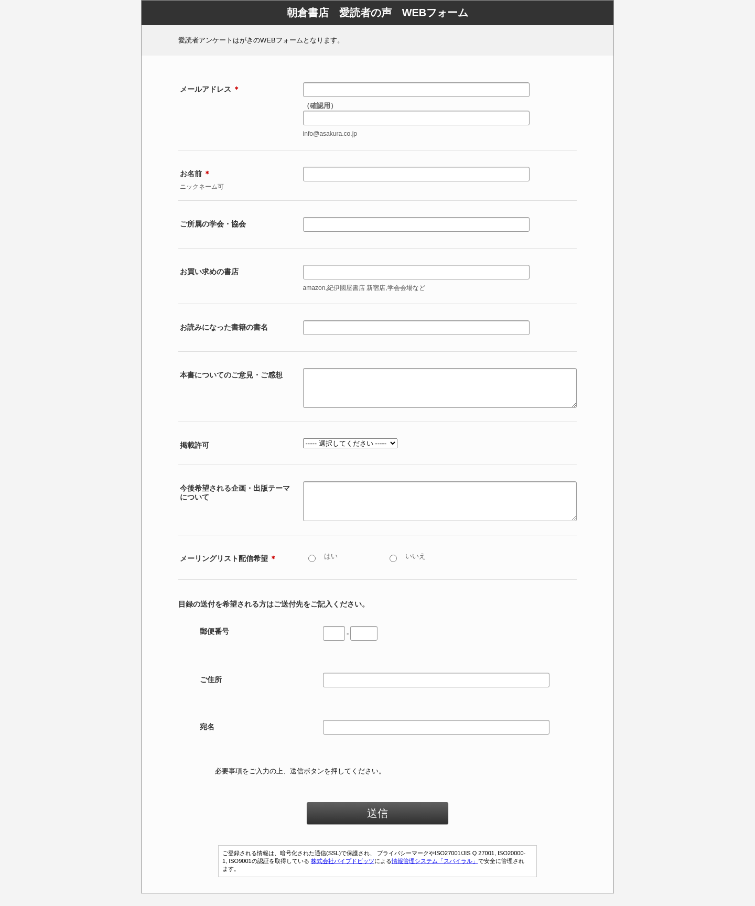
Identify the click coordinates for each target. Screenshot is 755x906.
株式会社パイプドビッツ (342, 873)
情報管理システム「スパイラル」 (435, 873)
